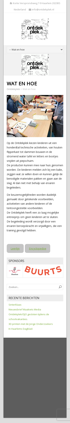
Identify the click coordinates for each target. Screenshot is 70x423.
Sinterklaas (15, 304)
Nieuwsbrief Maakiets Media (25, 309)
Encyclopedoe (37, 248)
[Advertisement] (35, 378)
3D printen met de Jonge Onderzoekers (31, 324)
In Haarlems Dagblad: (21, 328)
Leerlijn (15, 248)
